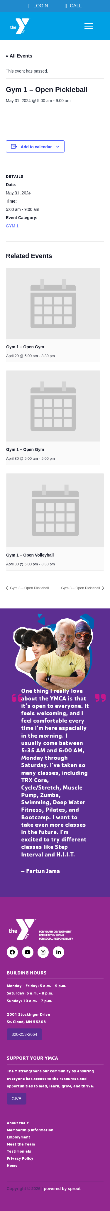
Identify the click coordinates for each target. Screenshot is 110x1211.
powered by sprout (62, 1188)
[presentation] (53, 303)
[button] (89, 26)
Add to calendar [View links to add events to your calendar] (36, 147)
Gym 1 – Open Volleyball (30, 555)
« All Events (19, 55)
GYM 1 (12, 226)
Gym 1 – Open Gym (25, 346)
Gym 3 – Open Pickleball (29, 588)
